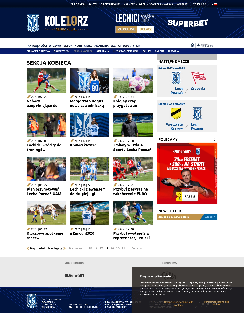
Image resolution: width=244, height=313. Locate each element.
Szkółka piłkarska (161, 4)
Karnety (129, 4)
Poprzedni (37, 248)
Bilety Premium (110, 4)
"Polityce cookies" (165, 291)
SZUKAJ (197, 4)
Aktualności (37, 45)
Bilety (93, 4)
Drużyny (55, 45)
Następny (55, 248)
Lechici (116, 45)
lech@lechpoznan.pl (121, 304)
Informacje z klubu (125, 51)
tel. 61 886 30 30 (77, 307)
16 (95, 248)
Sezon (68, 45)
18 (106, 248)
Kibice (88, 45)
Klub (78, 45)
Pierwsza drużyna (38, 51)
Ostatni (137, 248)
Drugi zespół (62, 51)
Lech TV (146, 51)
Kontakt (182, 4)
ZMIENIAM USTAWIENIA (152, 294)
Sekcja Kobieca (83, 51)
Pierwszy (75, 248)
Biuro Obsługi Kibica (115, 307)
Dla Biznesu (78, 4)
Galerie (159, 51)
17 (101, 248)
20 (118, 248)
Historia (173, 51)
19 (112, 248)
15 (90, 248)
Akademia (102, 51)
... (85, 248)
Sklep (141, 4)
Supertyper (131, 45)
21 (123, 248)
